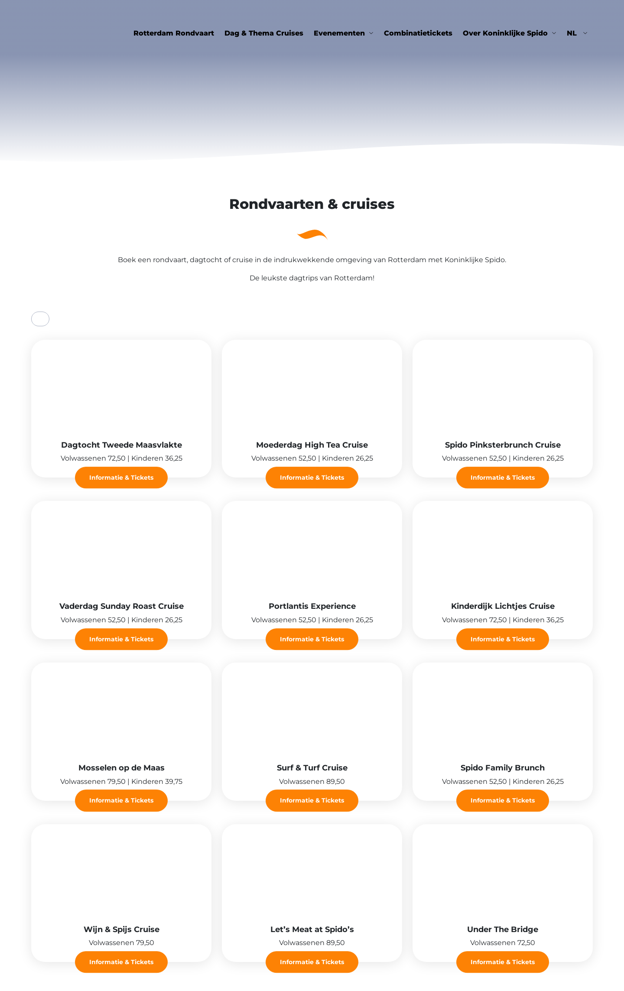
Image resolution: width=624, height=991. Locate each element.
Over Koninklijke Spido (505, 33)
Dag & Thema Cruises (263, 33)
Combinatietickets (418, 33)
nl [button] (573, 33)
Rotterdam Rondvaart (173, 33)
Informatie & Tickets (121, 477)
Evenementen (339, 33)
